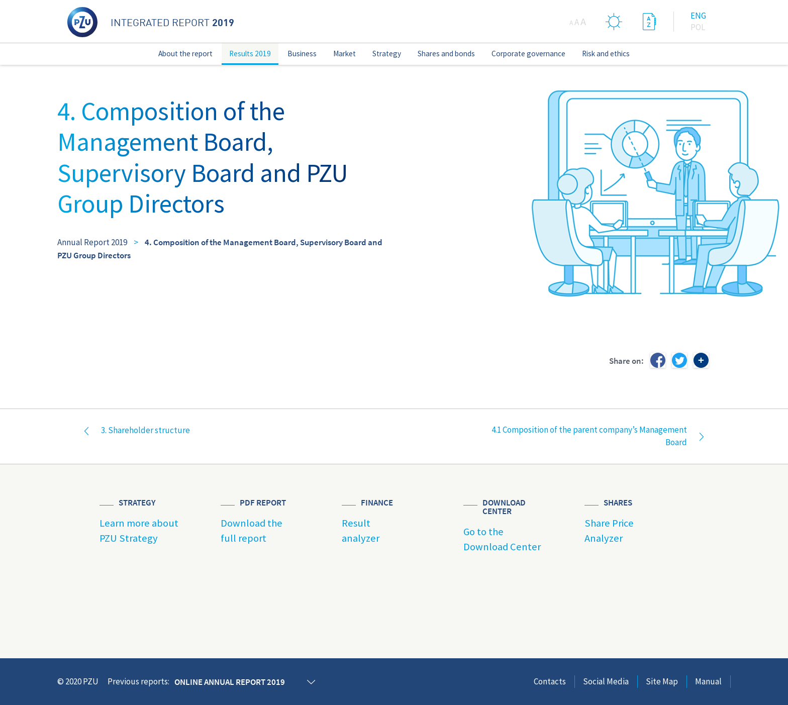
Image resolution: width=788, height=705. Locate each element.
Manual (708, 681)
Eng (698, 15)
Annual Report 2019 (92, 242)
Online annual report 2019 (229, 681)
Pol (698, 27)
